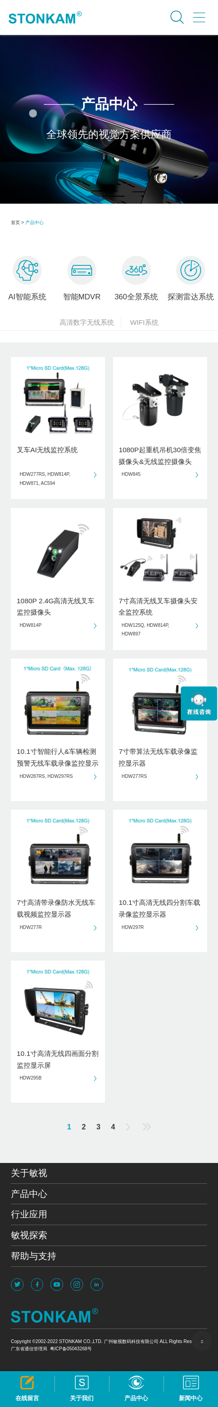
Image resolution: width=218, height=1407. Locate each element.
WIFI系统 (144, 322)
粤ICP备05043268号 (71, 1348)
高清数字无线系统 (90, 322)
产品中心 (34, 222)
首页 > (17, 222)
